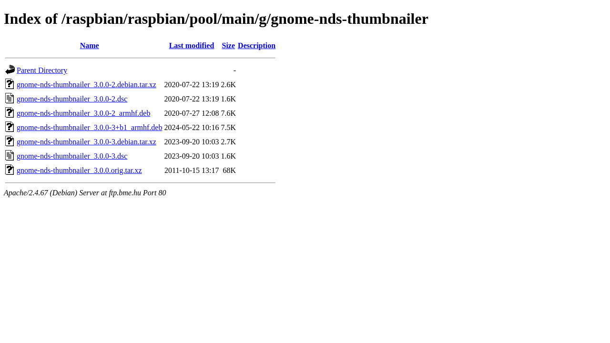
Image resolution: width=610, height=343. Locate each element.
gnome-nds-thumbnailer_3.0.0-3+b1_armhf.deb (89, 127)
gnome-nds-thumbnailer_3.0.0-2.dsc (72, 99)
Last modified (191, 45)
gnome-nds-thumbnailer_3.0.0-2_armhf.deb (83, 113)
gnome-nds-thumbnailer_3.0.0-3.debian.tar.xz (86, 142)
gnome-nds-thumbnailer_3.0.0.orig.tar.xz (79, 170)
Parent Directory (42, 70)
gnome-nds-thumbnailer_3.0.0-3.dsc (72, 156)
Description (256, 45)
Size (228, 45)
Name (89, 45)
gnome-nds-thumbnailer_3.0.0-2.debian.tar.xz (86, 85)
